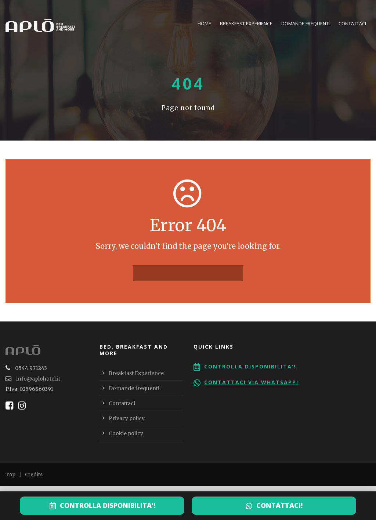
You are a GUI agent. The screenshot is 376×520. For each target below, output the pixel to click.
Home (204, 23)
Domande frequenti (305, 23)
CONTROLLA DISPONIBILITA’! (107, 505)
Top (10, 475)
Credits (34, 475)
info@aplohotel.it (38, 378)
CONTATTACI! (279, 505)
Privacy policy (127, 418)
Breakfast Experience (246, 23)
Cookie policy (126, 433)
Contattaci (352, 23)
